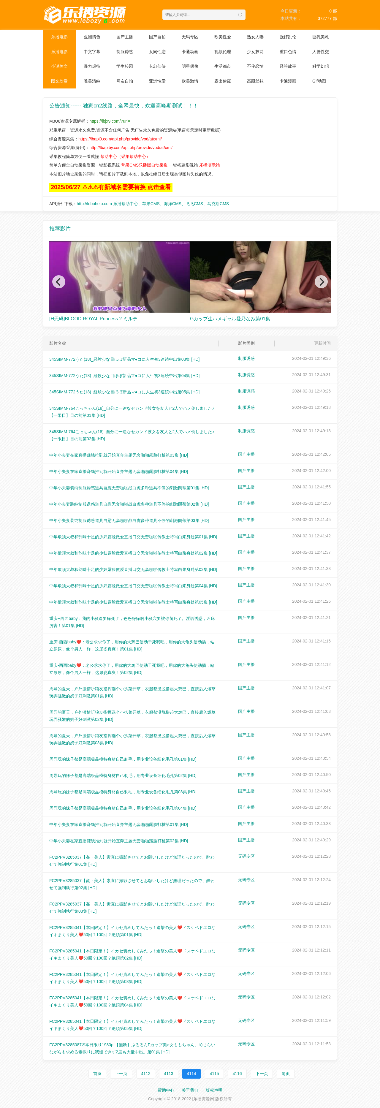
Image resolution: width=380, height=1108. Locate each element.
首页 (97, 1073)
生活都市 (222, 66)
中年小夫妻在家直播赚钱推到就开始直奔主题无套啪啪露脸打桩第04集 (118, 471)
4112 (145, 1073)
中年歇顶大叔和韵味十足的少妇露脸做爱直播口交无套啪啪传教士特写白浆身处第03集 (133, 569)
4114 (191, 1073)
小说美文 (59, 66)
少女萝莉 (255, 51)
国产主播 (124, 36)
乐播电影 (59, 36)
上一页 (121, 1073)
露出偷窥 (222, 81)
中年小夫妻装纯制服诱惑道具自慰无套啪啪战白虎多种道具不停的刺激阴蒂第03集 (129, 520)
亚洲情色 (92, 36)
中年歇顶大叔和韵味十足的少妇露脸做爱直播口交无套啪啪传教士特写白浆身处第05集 (133, 602)
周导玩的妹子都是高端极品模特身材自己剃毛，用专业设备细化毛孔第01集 (122, 759)
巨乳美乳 (320, 36)
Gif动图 (319, 81)
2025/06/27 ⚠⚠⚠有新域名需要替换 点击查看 (111, 187)
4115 (214, 1073)
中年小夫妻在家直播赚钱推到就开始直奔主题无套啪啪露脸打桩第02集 (118, 840)
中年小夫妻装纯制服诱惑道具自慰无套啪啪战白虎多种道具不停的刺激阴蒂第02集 (129, 504)
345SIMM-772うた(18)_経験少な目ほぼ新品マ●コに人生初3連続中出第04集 (124, 375)
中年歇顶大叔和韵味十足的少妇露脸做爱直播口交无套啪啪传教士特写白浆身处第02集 (133, 553)
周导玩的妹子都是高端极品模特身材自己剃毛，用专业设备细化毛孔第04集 (122, 808)
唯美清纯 (92, 81)
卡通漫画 (288, 81)
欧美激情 (190, 81)
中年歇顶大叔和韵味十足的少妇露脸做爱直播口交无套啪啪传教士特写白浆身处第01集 (133, 536)
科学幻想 (320, 66)
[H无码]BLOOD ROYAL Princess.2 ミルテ (93, 318)
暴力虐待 (92, 66)
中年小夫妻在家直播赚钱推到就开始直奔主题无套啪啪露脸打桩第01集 (118, 824)
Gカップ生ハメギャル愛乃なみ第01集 (230, 318)
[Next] (321, 281)
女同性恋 (157, 51)
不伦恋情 (255, 66)
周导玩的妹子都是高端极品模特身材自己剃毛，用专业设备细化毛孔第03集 (122, 791)
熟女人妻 (255, 36)
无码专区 (190, 36)
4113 (168, 1073)
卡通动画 (190, 51)
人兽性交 (320, 51)
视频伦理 (222, 51)
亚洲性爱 (157, 81)
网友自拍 (124, 81)
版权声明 (214, 1090)
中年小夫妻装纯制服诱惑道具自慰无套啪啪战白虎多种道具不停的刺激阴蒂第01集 (129, 487)
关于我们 (190, 1090)
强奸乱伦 (288, 36)
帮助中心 (166, 1090)
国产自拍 (157, 36)
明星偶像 (190, 66)
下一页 (262, 1073)
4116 (237, 1073)
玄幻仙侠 (157, 66)
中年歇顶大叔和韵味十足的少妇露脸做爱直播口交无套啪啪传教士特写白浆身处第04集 (133, 585)
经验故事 (288, 66)
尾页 (285, 1073)
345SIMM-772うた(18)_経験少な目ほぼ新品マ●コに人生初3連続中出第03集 (124, 359)
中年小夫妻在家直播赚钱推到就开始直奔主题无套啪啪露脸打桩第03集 (118, 455)
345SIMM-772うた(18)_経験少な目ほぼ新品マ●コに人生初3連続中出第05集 (124, 392)
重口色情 (288, 51)
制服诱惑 (124, 51)
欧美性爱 (222, 36)
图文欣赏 (59, 81)
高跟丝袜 (255, 81)
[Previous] (58, 281)
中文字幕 (92, 51)
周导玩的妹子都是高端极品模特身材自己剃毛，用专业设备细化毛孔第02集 (122, 775)
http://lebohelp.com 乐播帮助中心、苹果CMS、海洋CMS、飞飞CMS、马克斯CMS (153, 203)
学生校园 (124, 66)
